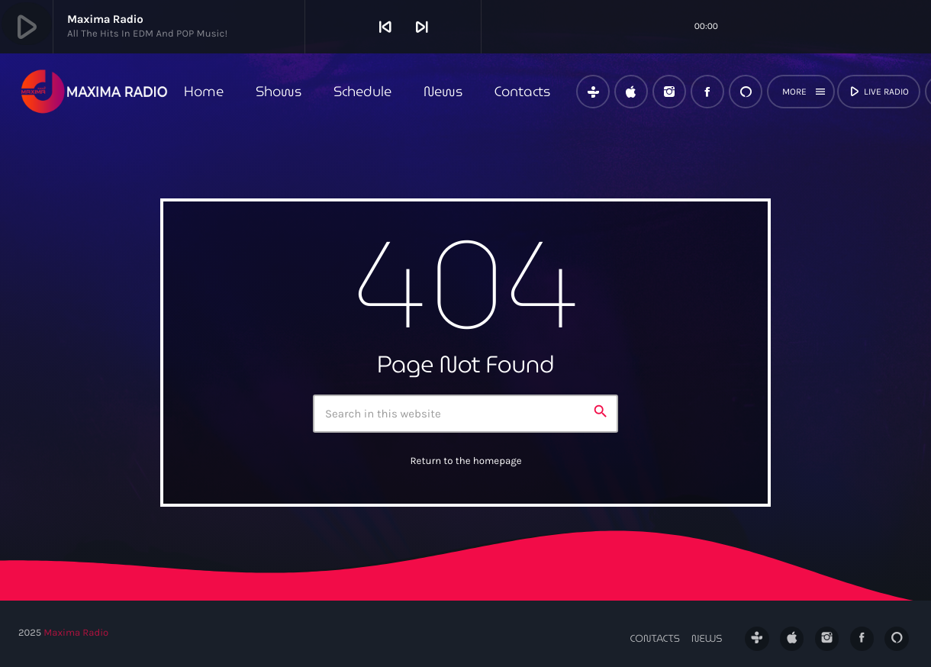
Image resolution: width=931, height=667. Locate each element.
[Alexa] (745, 91)
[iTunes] (631, 91)
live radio (877, 91)
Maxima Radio (75, 633)
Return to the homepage (465, 461)
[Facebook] (707, 91)
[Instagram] (669, 91)
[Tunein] (593, 91)
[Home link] (94, 91)
